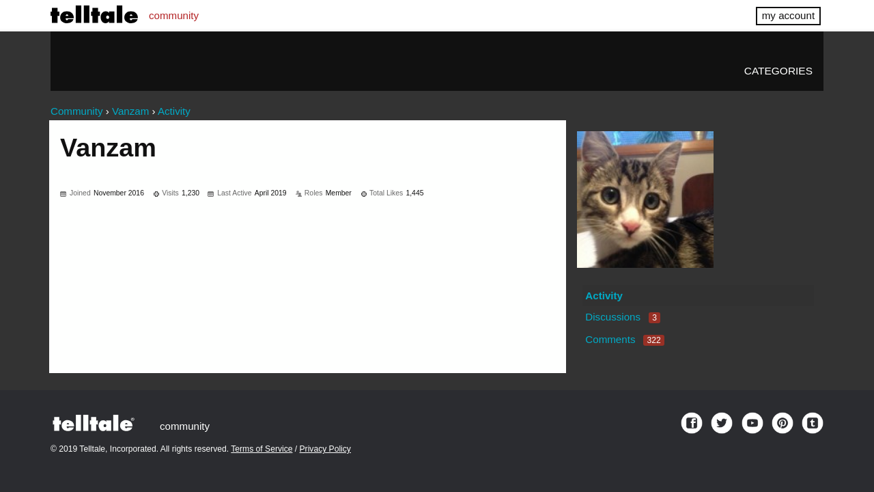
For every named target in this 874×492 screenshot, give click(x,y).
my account (788, 15)
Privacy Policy (325, 449)
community (174, 15)
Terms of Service (261, 449)
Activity (604, 295)
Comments (624, 339)
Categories (778, 71)
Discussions (622, 317)
